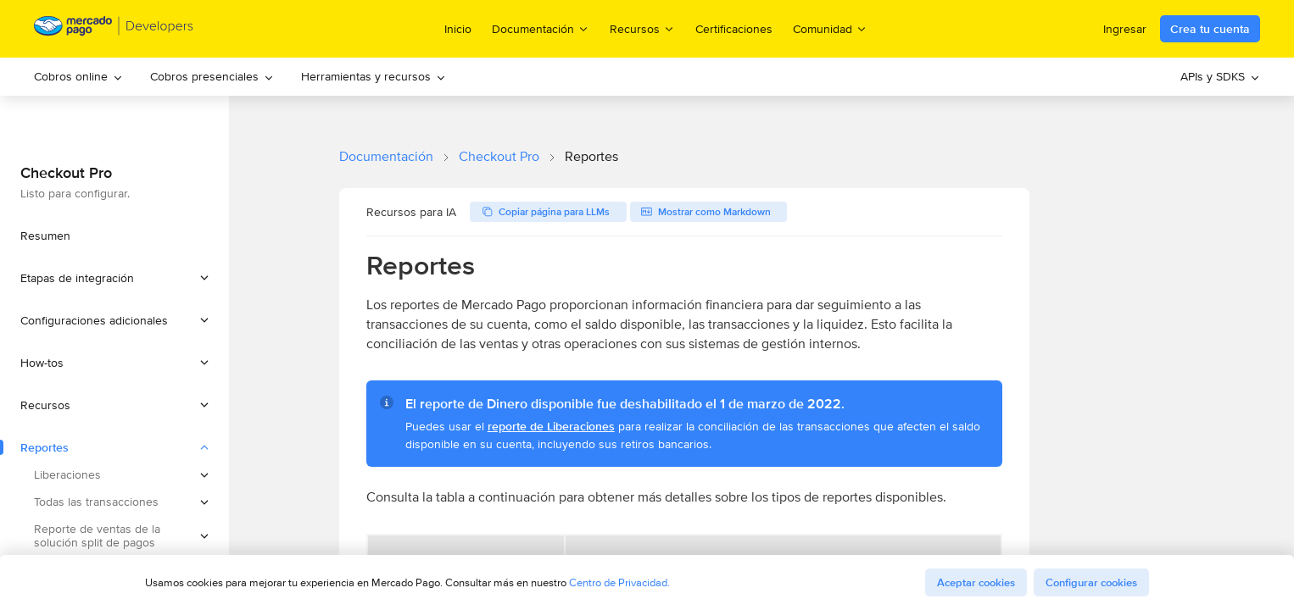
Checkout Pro (499, 156)
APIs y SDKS (1220, 76)
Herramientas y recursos (373, 76)
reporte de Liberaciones (551, 426)
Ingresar (1124, 28)
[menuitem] (78, 77)
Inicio (457, 28)
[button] (114, 278)
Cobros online (78, 76)
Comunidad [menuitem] (830, 28)
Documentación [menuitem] (540, 28)
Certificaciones (733, 28)
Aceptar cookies (976, 582)
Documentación (386, 156)
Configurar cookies (1091, 582)
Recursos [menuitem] (642, 28)
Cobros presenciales (212, 76)
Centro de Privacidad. (619, 582)
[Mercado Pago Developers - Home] (114, 29)
